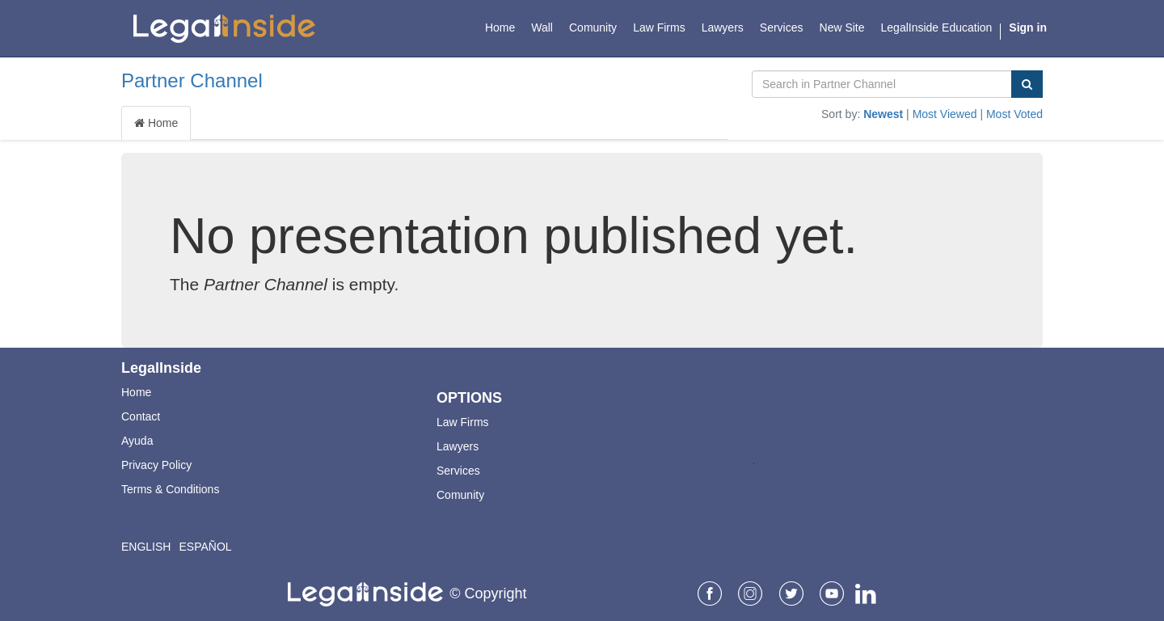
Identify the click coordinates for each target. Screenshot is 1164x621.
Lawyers (457, 446)
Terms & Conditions (170, 489)
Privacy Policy (156, 464)
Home (156, 122)
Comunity (460, 494)
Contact (140, 416)
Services (458, 470)
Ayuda (137, 440)
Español (205, 546)
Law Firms (462, 422)
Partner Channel (192, 80)
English (146, 546)
